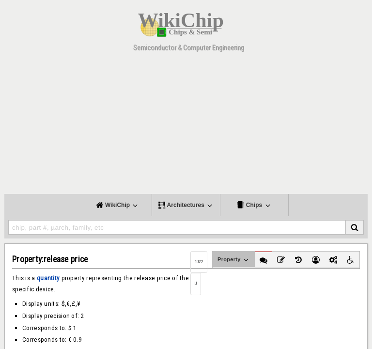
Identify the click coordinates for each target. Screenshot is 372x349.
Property (233, 260)
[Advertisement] (186, 126)
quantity (48, 278)
